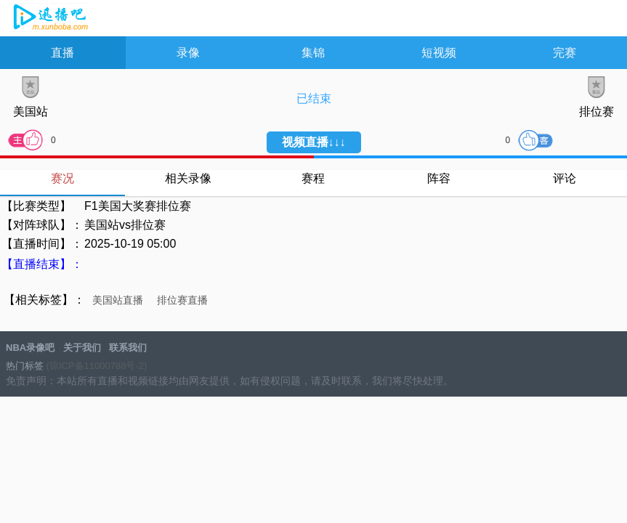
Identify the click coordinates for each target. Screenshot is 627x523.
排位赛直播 (182, 300)
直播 (62, 52)
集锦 (313, 52)
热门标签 (25, 365)
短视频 (438, 52)
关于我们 (82, 347)
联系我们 (128, 347)
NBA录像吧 (49, 19)
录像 (188, 52)
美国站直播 (117, 300)
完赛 (564, 52)
